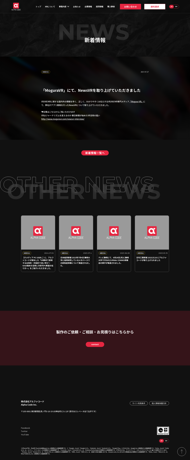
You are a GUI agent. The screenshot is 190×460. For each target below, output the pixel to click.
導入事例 (111, 7)
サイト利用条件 (138, 403)
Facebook (25, 428)
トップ (38, 7)
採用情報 (99, 7)
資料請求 (155, 6)
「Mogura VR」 (136, 101)
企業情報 (88, 7)
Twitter (24, 431)
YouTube (25, 434)
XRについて (50, 7)
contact (95, 344)
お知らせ (76, 7)
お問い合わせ (130, 6)
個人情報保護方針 (159, 403)
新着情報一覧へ (95, 153)
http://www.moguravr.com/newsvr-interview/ (62, 119)
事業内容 (64, 7)
